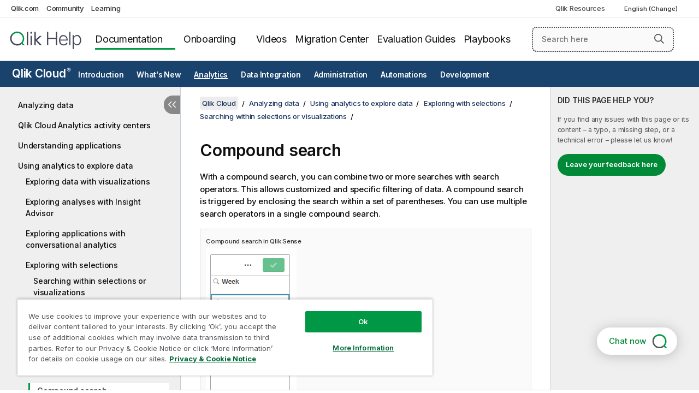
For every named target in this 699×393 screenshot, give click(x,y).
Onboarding (209, 39)
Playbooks (487, 39)
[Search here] (603, 39)
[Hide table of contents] (172, 105)
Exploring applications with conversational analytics (75, 239)
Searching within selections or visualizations (89, 286)
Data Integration (271, 74)
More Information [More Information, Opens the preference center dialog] (355, 339)
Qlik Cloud (41, 73)
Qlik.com (25, 8)
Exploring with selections (72, 265)
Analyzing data (46, 105)
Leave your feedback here (611, 164)
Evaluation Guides (416, 39)
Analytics (211, 74)
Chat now (627, 341)
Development (464, 74)
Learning (105, 8)
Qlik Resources (580, 8)
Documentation (129, 39)
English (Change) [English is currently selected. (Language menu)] (651, 9)
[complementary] (625, 238)
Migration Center (332, 39)
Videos (271, 39)
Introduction (100, 74)
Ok (355, 313)
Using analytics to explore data (75, 165)
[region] (220, 333)
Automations (404, 74)
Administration (341, 74)
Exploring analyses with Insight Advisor (83, 207)
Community (65, 8)
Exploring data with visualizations (88, 181)
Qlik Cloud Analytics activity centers (84, 125)
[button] (659, 38)
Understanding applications (69, 145)
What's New (159, 74)
